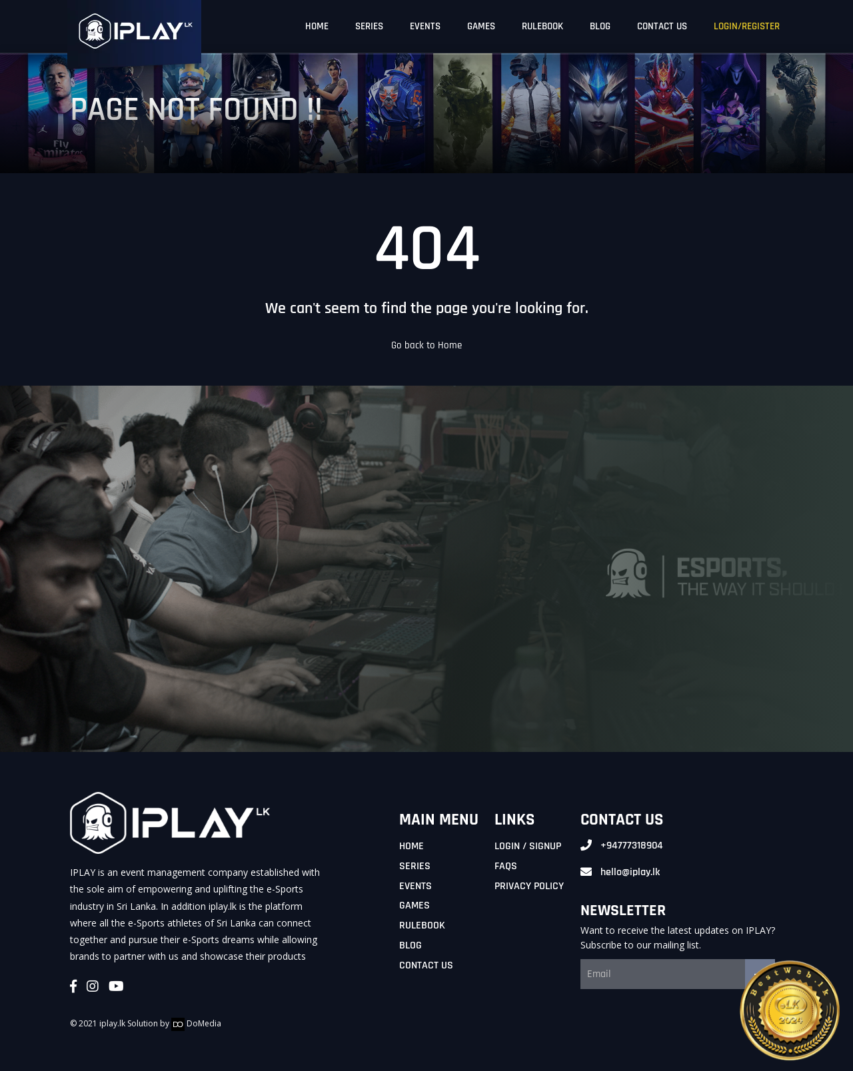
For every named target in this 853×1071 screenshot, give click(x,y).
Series (414, 866)
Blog (410, 945)
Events (415, 886)
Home (411, 846)
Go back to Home (426, 345)
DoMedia (196, 1023)
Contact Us (426, 965)
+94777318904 (631, 846)
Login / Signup (527, 846)
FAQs (505, 866)
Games (414, 905)
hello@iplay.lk (630, 872)
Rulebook (422, 925)
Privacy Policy (529, 886)
